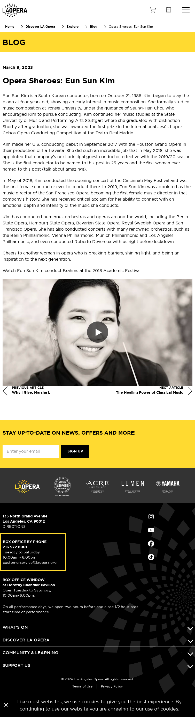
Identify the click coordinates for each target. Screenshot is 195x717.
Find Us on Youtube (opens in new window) (151, 530)
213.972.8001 (15, 547)
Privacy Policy (112, 686)
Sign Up (75, 451)
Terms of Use (82, 686)
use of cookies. (162, 709)
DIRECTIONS (14, 526)
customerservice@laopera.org (30, 562)
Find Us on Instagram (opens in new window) (151, 517)
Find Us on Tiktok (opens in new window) (151, 557)
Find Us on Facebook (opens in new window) (151, 543)
